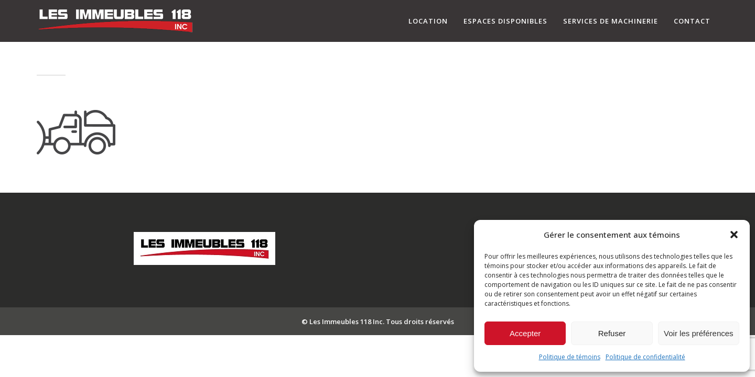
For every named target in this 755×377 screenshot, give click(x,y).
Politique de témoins (569, 356)
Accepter (525, 333)
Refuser (612, 333)
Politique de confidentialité (645, 356)
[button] (734, 234)
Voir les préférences (699, 333)
